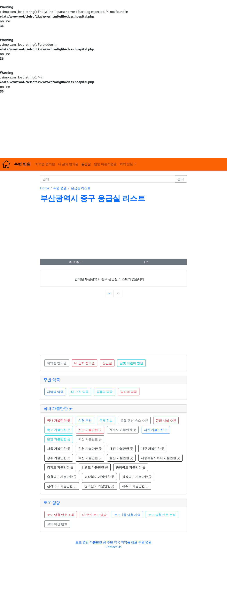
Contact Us (113, 547)
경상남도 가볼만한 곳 (137, 476)
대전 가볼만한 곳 (121, 448)
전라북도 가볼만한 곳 (62, 486)
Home (44, 188)
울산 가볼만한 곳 (121, 458)
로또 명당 (51, 502)
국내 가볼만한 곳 (58, 408)
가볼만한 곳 (98, 542)
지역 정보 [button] (127, 164)
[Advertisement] (113, 125)
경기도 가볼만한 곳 (60, 467)
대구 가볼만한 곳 (152, 448)
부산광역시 (74, 262)
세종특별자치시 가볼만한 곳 (160, 458)
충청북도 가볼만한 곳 (130, 467)
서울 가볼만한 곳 (58, 448)
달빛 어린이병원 (105, 164)
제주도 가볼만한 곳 (135, 486)
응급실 (86, 164)
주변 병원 (60, 188)
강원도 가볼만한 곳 (95, 467)
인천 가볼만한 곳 (90, 448)
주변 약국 (51, 379)
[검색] (107, 179)
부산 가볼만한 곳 (90, 458)
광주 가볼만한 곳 (58, 458)
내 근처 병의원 (68, 164)
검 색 (180, 179)
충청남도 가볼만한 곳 (62, 476)
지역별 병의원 (45, 164)
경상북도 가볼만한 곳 (99, 476)
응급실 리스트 (80, 188)
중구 (145, 262)
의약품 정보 (129, 542)
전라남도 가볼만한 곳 (99, 486)
